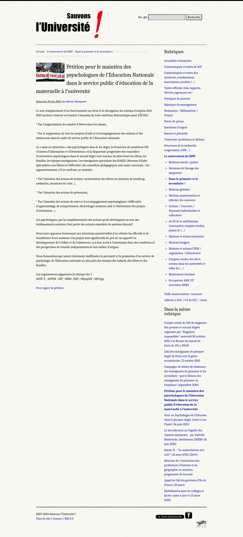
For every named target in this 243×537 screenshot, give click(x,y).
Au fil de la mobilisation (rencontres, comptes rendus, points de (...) (186, 226)
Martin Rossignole (76, 101)
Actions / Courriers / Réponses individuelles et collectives (184, 210)
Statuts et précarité (176, 133)
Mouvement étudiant (182, 274)
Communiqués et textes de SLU (183, 67)
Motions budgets (179, 242)
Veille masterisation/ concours (183, 294)
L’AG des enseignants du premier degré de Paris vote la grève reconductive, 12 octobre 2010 (184, 356)
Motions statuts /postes (183, 162)
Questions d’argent (175, 127)
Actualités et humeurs (177, 60)
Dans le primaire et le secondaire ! (94, 51)
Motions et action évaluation (186, 236)
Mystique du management (180, 104)
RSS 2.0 (69, 518)
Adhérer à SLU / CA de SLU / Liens (185, 300)
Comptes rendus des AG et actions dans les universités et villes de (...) (187, 264)
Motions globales (179, 189)
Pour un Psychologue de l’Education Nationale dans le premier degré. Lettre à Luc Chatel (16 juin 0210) (192, 420)
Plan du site (43, 518)
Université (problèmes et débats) (184, 139)
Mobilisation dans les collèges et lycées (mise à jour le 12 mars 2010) (184, 495)
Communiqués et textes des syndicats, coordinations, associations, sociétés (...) (181, 77)
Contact (57, 518)
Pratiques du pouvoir (177, 98)
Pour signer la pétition (50, 288)
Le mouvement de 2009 (60, 51)
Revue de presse (174, 121)
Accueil (40, 51)
